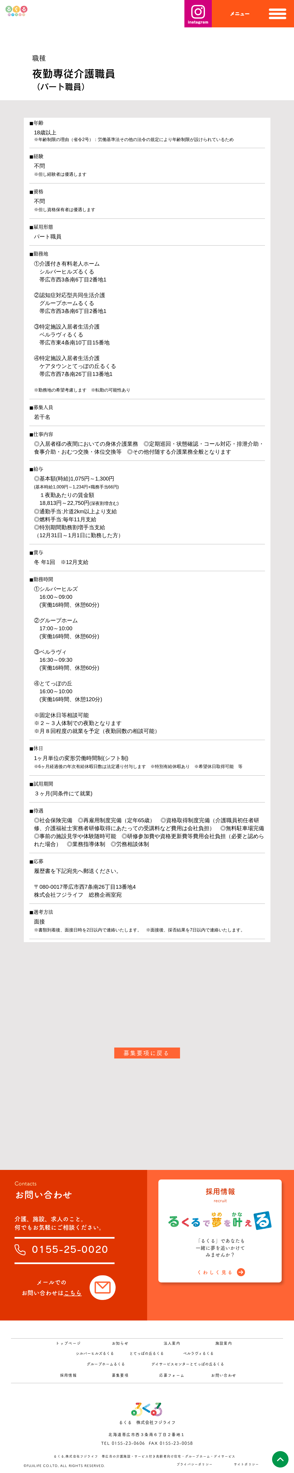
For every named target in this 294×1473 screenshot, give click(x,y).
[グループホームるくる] (106, 1363)
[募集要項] (121, 1375)
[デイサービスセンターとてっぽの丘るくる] (188, 1363)
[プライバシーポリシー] (195, 1464)
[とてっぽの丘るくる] (147, 1353)
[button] (253, 13)
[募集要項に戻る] (147, 1053)
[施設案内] (224, 1343)
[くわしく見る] (221, 1272)
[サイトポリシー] (247, 1464)
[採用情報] (69, 1375)
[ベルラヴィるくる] (199, 1353)
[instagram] (198, 13)
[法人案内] (172, 1343)
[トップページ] (69, 1343)
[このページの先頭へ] (280, 1459)
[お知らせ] (121, 1343)
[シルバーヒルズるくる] (95, 1353)
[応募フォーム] (172, 1375)
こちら (73, 1293)
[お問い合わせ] (224, 1375)
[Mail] (103, 1287)
